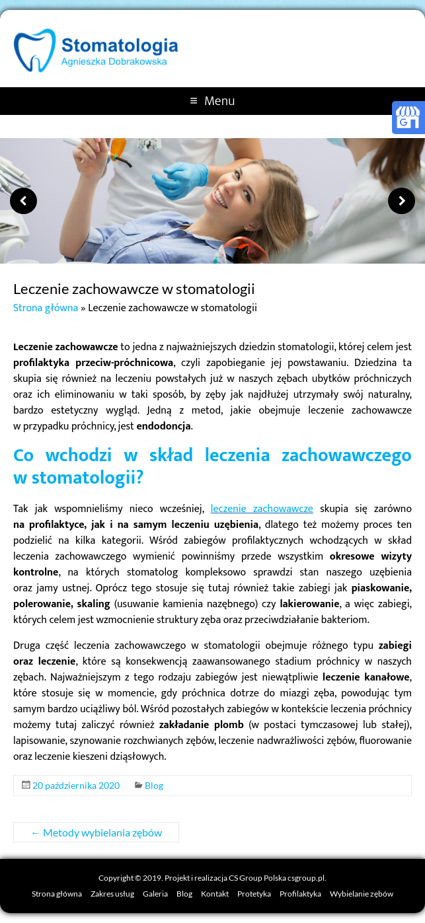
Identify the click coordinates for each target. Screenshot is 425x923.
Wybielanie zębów (361, 894)
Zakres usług (112, 894)
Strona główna (45, 308)
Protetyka (254, 894)
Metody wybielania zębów (96, 832)
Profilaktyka (300, 894)
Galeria (155, 894)
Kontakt (215, 894)
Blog (154, 785)
